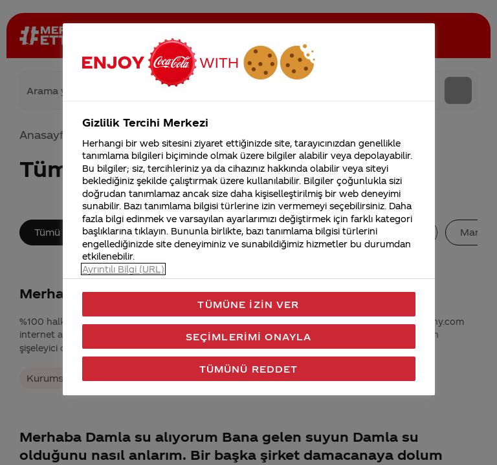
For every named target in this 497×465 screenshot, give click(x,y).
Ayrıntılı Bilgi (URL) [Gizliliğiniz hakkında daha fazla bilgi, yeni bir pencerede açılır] (123, 269)
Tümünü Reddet (248, 369)
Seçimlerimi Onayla (249, 336)
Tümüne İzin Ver (248, 304)
